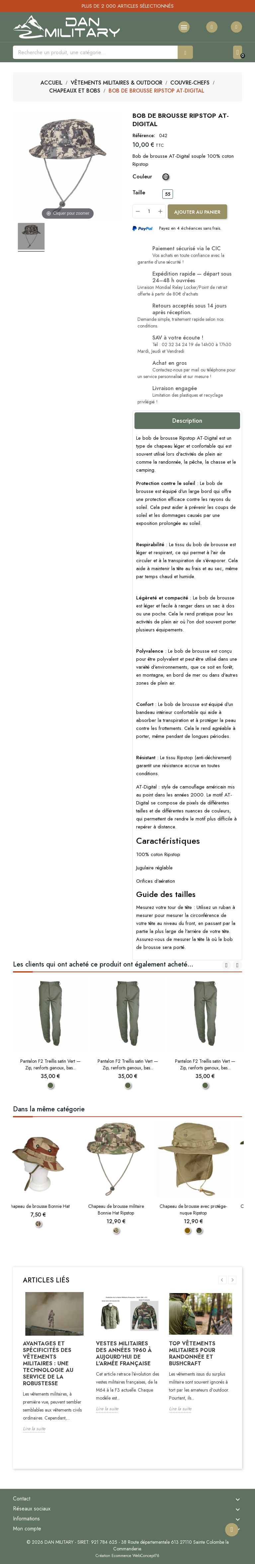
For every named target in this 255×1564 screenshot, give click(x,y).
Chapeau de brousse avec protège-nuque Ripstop (205, 1209)
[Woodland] (211, 1230)
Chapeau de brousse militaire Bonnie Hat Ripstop (128, 1209)
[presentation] (226, 965)
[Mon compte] (236, 27)
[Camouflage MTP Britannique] (128, 1230)
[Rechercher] (95, 52)
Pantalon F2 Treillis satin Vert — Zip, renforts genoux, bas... (50, 1064)
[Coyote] (199, 1230)
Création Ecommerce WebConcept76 (127, 1556)
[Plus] (160, 211)
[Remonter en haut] (231, 1528)
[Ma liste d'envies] (211, 27)
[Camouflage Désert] (50, 1224)
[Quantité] (149, 211)
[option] (54, 1367)
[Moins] (138, 211)
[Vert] (50, 1085)
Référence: (143, 135)
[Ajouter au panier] (197, 211)
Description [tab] (187, 420)
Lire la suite (34, 1428)
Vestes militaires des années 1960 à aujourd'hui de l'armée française (124, 1353)
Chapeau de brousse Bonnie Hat (50, 1206)
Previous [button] (222, 1280)
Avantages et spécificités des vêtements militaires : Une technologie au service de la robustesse (48, 1363)
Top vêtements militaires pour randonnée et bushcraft (192, 1353)
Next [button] (232, 1280)
